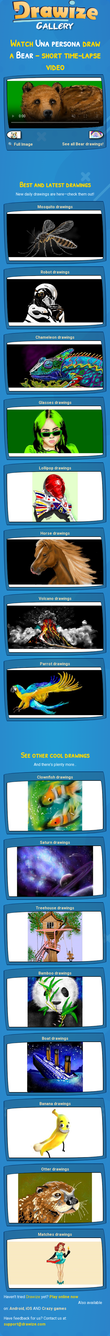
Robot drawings (55, 272)
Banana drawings (55, 1103)
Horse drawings (55, 533)
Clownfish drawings (55, 777)
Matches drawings (55, 1234)
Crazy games (54, 1308)
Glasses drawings (55, 402)
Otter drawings (55, 1169)
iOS (29, 1308)
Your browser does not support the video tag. (55, 102)
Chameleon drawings (55, 337)
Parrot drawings (55, 664)
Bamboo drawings (55, 973)
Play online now (63, 1296)
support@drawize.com (25, 1324)
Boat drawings (55, 1038)
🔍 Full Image (20, 144)
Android (17, 1308)
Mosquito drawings (55, 207)
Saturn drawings (55, 842)
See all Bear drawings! (82, 144)
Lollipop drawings (55, 468)
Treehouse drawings (55, 908)
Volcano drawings (55, 598)
